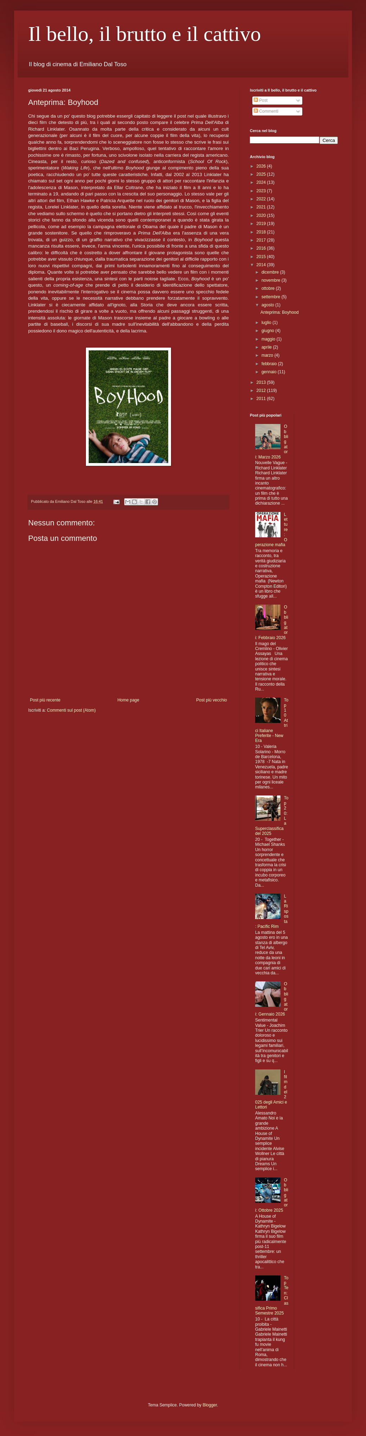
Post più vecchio (211, 700)
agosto (268, 304)
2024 (262, 182)
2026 (262, 166)
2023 (262, 190)
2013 (262, 382)
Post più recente (45, 700)
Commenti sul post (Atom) (71, 710)
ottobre (268, 288)
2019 (262, 223)
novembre (271, 280)
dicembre (270, 272)
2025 (262, 174)
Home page (128, 700)
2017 (262, 240)
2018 (262, 232)
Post (260, 100)
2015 (262, 256)
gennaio (269, 371)
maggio (269, 339)
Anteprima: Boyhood (279, 312)
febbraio (269, 363)
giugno (268, 330)
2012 (262, 390)
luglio (266, 322)
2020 (262, 215)
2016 (262, 248)
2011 (262, 398)
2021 (262, 207)
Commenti (266, 111)
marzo (267, 355)
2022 (262, 198)
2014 (262, 264)
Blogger (210, 1405)
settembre (271, 296)
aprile (267, 347)
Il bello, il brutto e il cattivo (144, 33)
